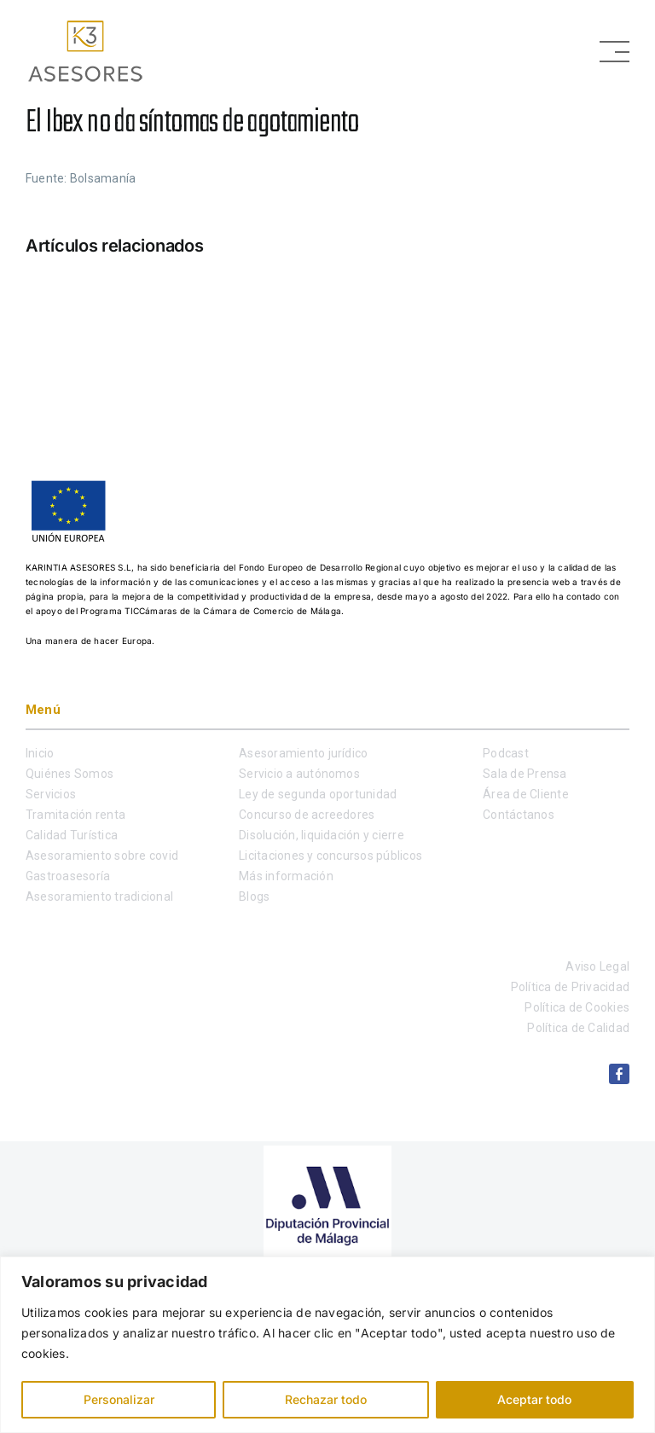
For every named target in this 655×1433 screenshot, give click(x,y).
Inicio (40, 753)
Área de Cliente (526, 794)
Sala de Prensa (524, 773)
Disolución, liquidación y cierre (321, 835)
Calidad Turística (72, 835)
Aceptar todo (534, 1399)
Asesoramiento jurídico (303, 753)
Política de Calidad (578, 1028)
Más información (286, 876)
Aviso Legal (597, 966)
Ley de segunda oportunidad (318, 794)
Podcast (506, 753)
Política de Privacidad (570, 987)
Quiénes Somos (69, 773)
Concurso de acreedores (306, 814)
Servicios (51, 794)
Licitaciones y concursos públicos (330, 855)
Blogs (254, 896)
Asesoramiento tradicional (99, 896)
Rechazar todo (326, 1399)
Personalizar (119, 1399)
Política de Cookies (577, 1007)
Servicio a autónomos (299, 773)
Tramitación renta (75, 814)
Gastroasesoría (68, 876)
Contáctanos (518, 814)
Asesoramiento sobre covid (102, 855)
